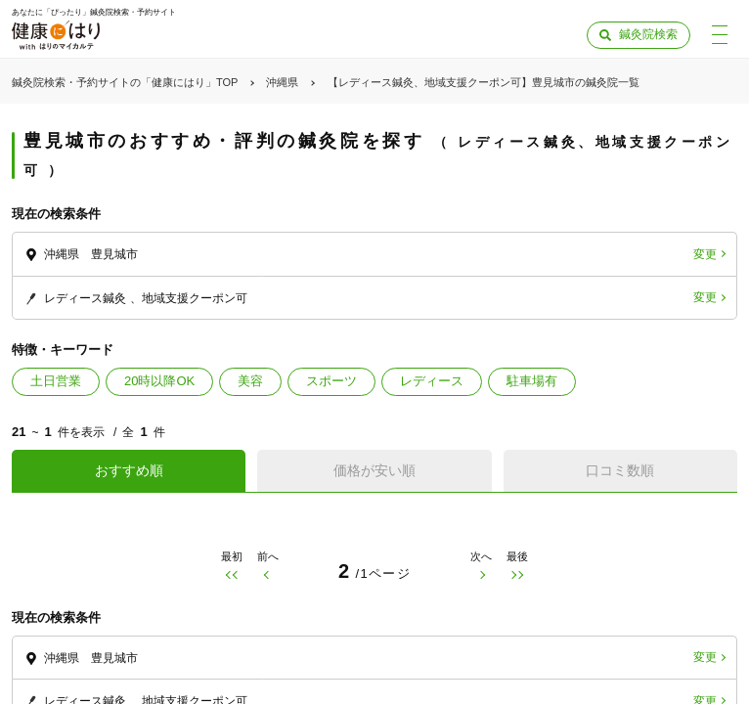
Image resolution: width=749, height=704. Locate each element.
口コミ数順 (620, 470)
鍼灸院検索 (648, 34)
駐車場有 (532, 381)
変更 (705, 254)
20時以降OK (159, 381)
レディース (431, 381)
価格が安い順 (374, 470)
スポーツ (331, 381)
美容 (250, 381)
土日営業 (55, 381)
